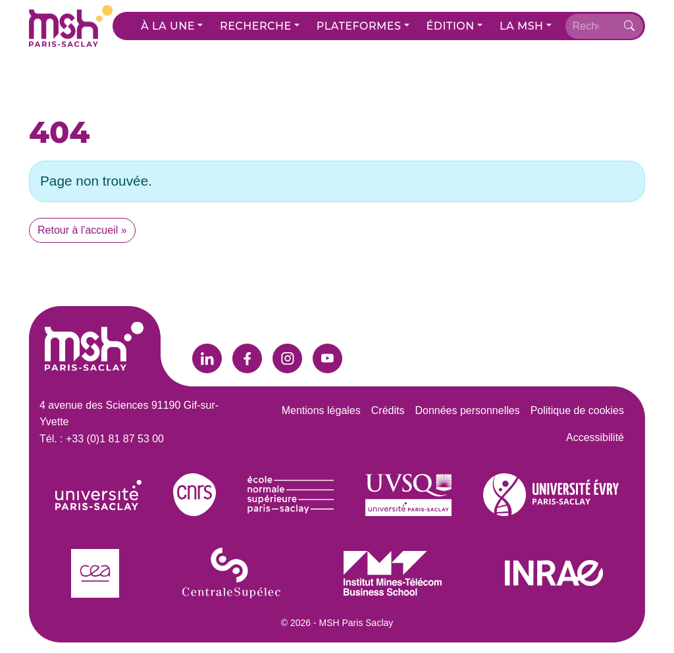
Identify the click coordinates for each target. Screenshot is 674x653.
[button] (171, 26)
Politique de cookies (577, 410)
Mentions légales (321, 410)
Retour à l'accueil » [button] (82, 230)
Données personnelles (467, 410)
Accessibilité (595, 437)
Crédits (388, 410)
